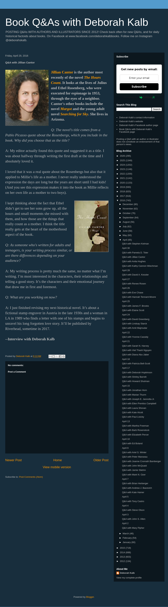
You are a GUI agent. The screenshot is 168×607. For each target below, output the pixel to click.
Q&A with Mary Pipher (133, 528)
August (126, 222)
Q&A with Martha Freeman (135, 425)
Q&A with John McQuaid (134, 465)
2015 (123, 548)
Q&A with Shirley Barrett (134, 377)
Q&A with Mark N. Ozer (133, 474)
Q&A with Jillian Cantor (133, 257)
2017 (123, 196)
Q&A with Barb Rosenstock (135, 430)
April (125, 239)
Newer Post (13, 460)
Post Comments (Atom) (31, 477)
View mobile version (57, 467)
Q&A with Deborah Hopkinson (137, 372)
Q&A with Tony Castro (133, 501)
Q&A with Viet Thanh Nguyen (136, 350)
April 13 (126, 421)
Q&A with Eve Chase (132, 292)
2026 (123, 156)
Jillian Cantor (62, 72)
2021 (123, 178)
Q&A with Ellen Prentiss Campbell (139, 403)
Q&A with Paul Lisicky (133, 416)
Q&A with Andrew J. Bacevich (137, 488)
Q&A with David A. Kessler (135, 274)
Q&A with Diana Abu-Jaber (135, 354)
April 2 (125, 523)
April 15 (126, 385)
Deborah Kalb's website (131, 121)
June (125, 231)
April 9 (125, 448)
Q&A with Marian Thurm (134, 394)
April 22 (126, 332)
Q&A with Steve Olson (133, 510)
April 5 (125, 496)
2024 (123, 164)
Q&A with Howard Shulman (135, 381)
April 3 (125, 514)
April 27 (126, 279)
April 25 (126, 301)
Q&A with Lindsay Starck (134, 323)
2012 (123, 561)
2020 (123, 182)
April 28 (126, 270)
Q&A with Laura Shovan (134, 408)
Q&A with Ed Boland (132, 443)
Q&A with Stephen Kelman (135, 243)
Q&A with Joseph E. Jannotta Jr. (138, 399)
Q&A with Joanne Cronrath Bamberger (141, 461)
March (126, 533)
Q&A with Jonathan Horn (134, 390)
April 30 (126, 248)
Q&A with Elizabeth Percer (135, 434)
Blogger (90, 597)
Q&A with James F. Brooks (135, 306)
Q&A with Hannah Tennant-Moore (139, 297)
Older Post (100, 460)
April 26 (126, 288)
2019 (123, 187)
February (127, 538)
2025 (123, 160)
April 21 (126, 341)
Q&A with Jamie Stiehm (134, 470)
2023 (123, 169)
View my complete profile (129, 577)
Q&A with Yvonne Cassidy (135, 337)
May (125, 235)
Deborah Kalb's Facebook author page (138, 125)
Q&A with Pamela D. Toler (135, 252)
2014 (123, 552)
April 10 (126, 439)
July (125, 226)
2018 (123, 191)
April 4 (125, 505)
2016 (123, 200)
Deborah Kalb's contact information (137, 117)
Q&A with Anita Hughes (133, 261)
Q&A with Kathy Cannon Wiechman (140, 266)
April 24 (126, 314)
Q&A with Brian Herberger (135, 483)
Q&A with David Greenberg (135, 319)
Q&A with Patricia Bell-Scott (136, 363)
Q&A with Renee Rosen (134, 283)
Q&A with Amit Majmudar (134, 328)
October (127, 213)
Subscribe (139, 86)
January (127, 542)
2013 (123, 556)
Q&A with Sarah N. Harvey (135, 346)
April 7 (125, 479)
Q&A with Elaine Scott (133, 310)
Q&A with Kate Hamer (133, 492)
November (128, 208)
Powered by (139, 97)
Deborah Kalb (127, 573)
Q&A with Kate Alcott (132, 412)
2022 (123, 173)
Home (57, 460)
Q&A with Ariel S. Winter (134, 452)
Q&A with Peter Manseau (134, 456)
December (128, 204)
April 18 (126, 359)
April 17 (126, 368)
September (128, 217)
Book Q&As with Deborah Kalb (76, 22)
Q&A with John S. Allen (133, 519)
